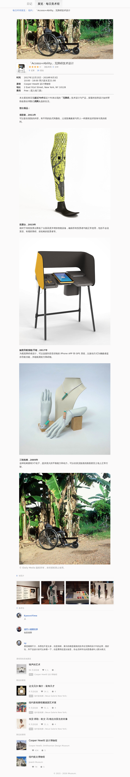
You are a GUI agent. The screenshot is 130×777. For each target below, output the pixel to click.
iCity (17, 3)
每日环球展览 (19, 10)
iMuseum (72, 773)
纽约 (30, 10)
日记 (29, 3)
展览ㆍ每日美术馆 (49, 3)
